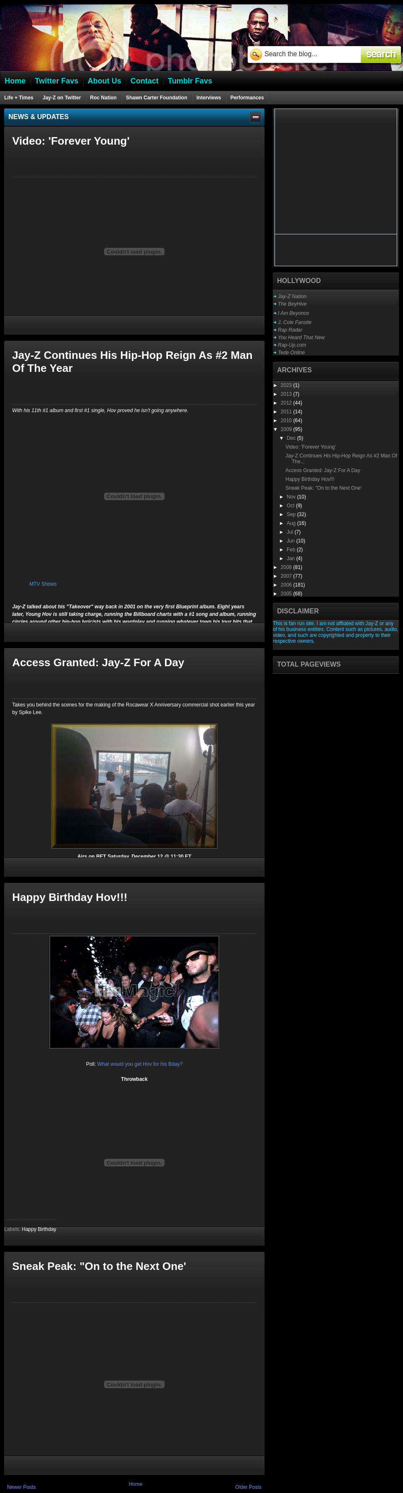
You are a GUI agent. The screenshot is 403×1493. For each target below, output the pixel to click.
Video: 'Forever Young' (71, 141)
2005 (287, 594)
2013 (287, 394)
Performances (247, 98)
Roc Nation (103, 98)
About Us (104, 81)
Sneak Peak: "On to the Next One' (99, 1266)
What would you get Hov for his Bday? (140, 1064)
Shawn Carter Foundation (156, 98)
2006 (287, 585)
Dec (292, 438)
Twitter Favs (57, 81)
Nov (292, 497)
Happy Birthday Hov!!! (69, 897)
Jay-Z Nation (292, 296)
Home (135, 1484)
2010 (287, 420)
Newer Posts (21, 1487)
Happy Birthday (39, 1229)
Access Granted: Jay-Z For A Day (98, 662)
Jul (291, 532)
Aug (292, 523)
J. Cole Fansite (294, 322)
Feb (292, 550)
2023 (287, 385)
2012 (287, 403)
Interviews (208, 98)
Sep (292, 514)
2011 (287, 412)
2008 (287, 567)
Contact (145, 81)
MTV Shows (43, 584)
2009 (287, 429)
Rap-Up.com (292, 345)
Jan (291, 558)
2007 (287, 576)
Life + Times (18, 98)
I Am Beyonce (293, 313)
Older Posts (248, 1487)
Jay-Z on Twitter (61, 98)
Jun (291, 541)
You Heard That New (301, 337)
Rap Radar (290, 330)
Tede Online (291, 353)
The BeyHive (292, 304)
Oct (291, 506)
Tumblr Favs (190, 81)
